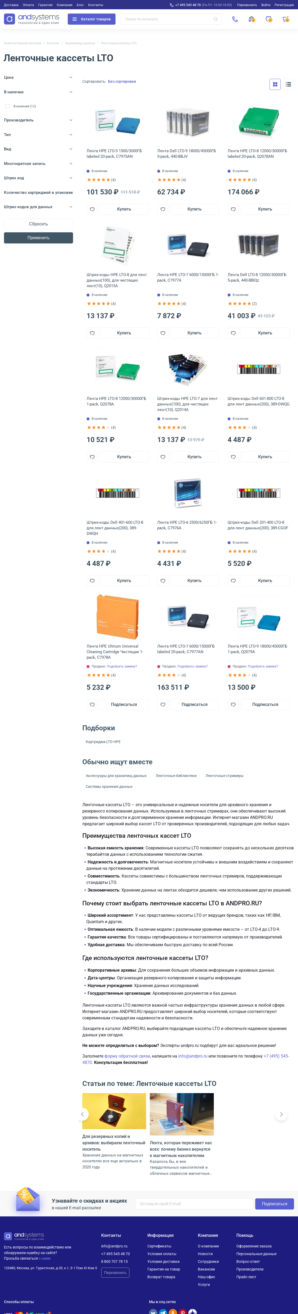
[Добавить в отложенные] (92, 209)
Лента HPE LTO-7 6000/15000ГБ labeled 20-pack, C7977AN (186, 649)
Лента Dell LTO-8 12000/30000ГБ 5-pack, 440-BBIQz (257, 277)
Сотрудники (208, 1261)
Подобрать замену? (122, 666)
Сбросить (38, 224)
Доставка (11, 5)
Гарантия (45, 5)
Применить (39, 237)
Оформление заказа (254, 1246)
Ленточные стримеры (225, 776)
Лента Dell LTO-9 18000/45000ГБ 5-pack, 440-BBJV (186, 154)
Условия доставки (163, 1261)
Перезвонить (115, 1273)
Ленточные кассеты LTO (119, 43)
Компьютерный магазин (22, 43)
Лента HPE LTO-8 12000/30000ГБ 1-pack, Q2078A (116, 401)
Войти (265, 5)
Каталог (53, 43)
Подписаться (124, 704)
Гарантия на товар (163, 1269)
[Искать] (216, 19)
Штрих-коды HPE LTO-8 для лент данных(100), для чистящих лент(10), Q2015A (117, 280)
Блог (80, 5)
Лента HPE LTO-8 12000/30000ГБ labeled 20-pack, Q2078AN (257, 154)
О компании (208, 1246)
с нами (44, 1258)
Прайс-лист (246, 1277)
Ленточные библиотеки (176, 776)
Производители (249, 1269)
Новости (205, 1254)
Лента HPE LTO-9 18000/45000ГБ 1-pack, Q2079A (257, 649)
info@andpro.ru (192, 1056)
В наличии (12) (25, 106)
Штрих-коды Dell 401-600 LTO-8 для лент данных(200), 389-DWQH (115, 528)
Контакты (95, 5)
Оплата (28, 5)
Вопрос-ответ (248, 1261)
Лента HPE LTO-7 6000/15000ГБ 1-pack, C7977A (188, 277)
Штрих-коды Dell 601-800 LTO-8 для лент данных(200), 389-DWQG (259, 401)
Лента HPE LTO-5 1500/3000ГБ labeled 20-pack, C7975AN (114, 154)
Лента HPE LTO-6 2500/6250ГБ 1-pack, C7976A (187, 525)
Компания (65, 5)
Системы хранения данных (109, 786)
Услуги (204, 1284)
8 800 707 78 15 (114, 1261)
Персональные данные (256, 1254)
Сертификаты (159, 1246)
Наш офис (206, 1277)
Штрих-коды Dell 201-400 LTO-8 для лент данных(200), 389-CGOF (258, 525)
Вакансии (206, 1269)
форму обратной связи (127, 1056)
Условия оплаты (161, 1254)
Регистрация (284, 5)
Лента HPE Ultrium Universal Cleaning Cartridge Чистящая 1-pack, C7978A (115, 652)
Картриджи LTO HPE (103, 742)
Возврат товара (161, 1277)
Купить (124, 209)
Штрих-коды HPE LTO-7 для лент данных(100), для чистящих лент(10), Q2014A (187, 404)
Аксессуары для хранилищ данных (116, 776)
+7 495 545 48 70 (188, 5)
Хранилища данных (80, 43)
